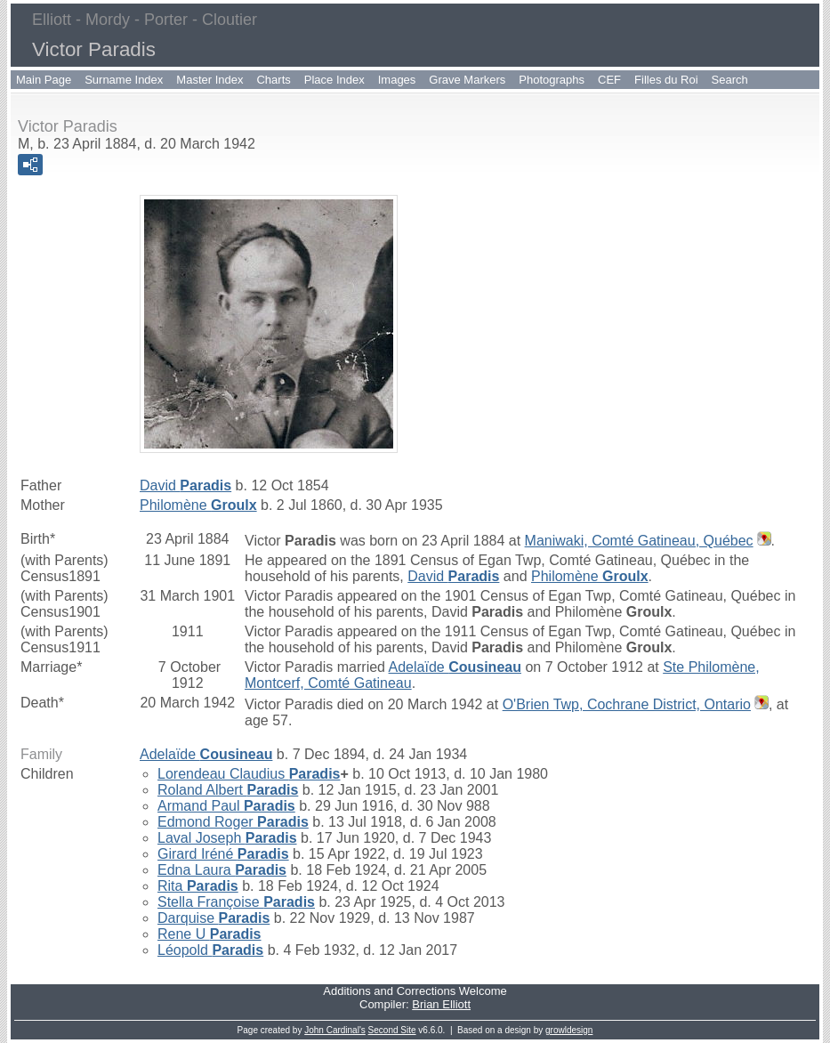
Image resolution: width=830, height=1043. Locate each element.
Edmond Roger (233, 821)
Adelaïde (455, 667)
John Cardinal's (335, 1030)
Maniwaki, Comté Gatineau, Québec (639, 540)
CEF (609, 79)
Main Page (43, 79)
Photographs (551, 79)
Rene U (209, 934)
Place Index (334, 79)
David (185, 485)
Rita (197, 885)
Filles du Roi (666, 79)
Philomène (198, 505)
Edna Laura (221, 869)
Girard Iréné (223, 853)
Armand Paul (226, 805)
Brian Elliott (441, 1004)
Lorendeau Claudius (248, 773)
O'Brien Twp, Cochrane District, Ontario (627, 704)
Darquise (213, 918)
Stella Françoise (236, 902)
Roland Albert (227, 789)
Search (730, 79)
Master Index (209, 79)
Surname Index (124, 79)
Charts (273, 79)
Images (397, 79)
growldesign (568, 1030)
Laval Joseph (227, 837)
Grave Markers (467, 79)
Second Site (392, 1030)
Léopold (210, 950)
